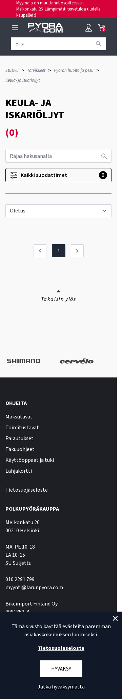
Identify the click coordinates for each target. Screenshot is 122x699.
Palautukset (19, 438)
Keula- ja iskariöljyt (22, 80)
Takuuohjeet (20, 449)
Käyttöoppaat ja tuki (29, 460)
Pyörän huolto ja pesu (74, 70)
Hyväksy (61, 669)
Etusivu (12, 70)
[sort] (58, 210)
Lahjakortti (18, 471)
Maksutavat (19, 416)
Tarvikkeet (36, 70)
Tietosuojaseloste (26, 490)
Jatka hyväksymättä (61, 687)
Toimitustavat (22, 427)
